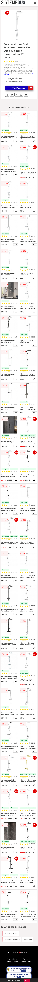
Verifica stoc (22, 88)
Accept (27, 980)
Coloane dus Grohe (11, 933)
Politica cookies (25, 961)
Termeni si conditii (14, 959)
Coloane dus (27, 939)
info (16, 141)
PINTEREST (24, 953)
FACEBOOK (13, 953)
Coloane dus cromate (12, 939)
